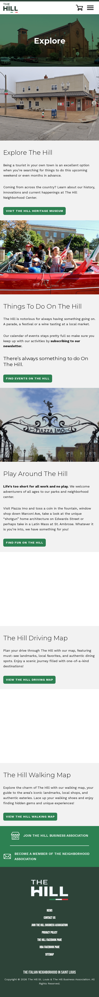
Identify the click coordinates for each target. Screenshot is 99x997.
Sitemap (49, 954)
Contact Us (49, 918)
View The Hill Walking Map (30, 816)
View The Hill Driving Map (29, 679)
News (49, 911)
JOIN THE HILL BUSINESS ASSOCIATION (49, 925)
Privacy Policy (49, 932)
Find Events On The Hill (28, 378)
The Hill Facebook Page (49, 940)
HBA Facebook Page (49, 947)
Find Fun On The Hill (24, 542)
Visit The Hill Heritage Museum (34, 211)
